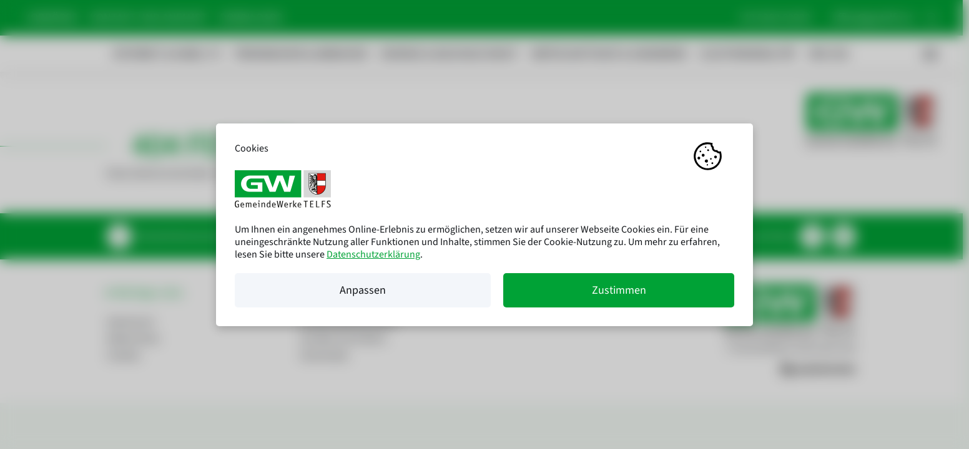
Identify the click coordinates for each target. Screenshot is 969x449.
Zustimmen (619, 290)
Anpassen (363, 290)
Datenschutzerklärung (373, 254)
